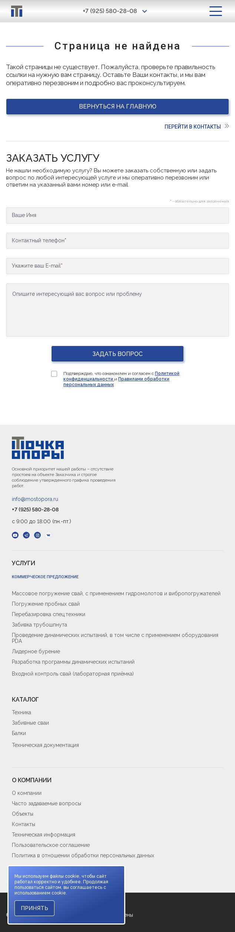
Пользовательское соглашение (51, 845)
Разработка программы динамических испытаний (73, 662)
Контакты (23, 824)
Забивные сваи (30, 723)
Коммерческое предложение (45, 577)
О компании (27, 793)
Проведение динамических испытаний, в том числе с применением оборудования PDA (115, 638)
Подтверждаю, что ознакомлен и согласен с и (121, 379)
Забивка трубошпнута (39, 625)
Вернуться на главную (117, 106)
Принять (34, 908)
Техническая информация (43, 835)
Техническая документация (45, 745)
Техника (21, 712)
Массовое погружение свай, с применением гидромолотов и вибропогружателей (116, 593)
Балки (19, 733)
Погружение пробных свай (46, 604)
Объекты (22, 814)
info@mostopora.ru (35, 499)
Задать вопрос (117, 353)
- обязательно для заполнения (199, 201)
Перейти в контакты (197, 127)
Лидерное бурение (36, 651)
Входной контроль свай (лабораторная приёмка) (73, 674)
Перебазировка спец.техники (48, 614)
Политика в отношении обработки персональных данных (83, 855)
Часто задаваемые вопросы (46, 803)
